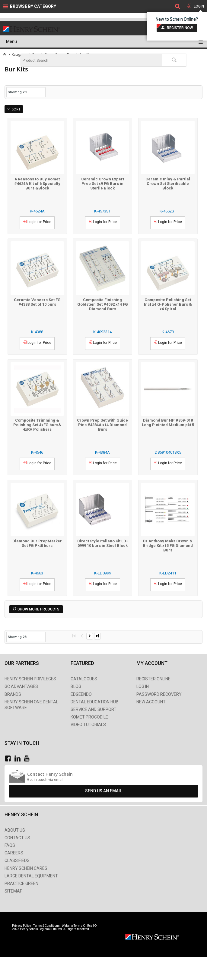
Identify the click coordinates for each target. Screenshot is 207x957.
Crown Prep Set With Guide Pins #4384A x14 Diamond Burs (102, 425)
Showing (17, 92)
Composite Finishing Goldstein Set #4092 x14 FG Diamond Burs (102, 304)
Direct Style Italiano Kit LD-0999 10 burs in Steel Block (102, 543)
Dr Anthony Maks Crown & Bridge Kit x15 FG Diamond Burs (168, 545)
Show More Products (38, 609)
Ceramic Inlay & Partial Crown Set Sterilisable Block (167, 183)
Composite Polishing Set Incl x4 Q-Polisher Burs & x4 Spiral (168, 304)
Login (198, 6)
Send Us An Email (103, 790)
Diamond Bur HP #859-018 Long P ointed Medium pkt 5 (168, 422)
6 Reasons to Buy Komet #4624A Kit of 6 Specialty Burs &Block (37, 183)
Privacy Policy (22, 925)
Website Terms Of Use (77, 925)
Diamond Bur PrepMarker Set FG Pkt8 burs (37, 543)
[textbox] (91, 60)
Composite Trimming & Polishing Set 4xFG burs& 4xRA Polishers (37, 425)
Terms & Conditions (46, 925)
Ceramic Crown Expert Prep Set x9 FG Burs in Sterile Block (102, 183)
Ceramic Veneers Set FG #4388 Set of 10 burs (37, 302)
